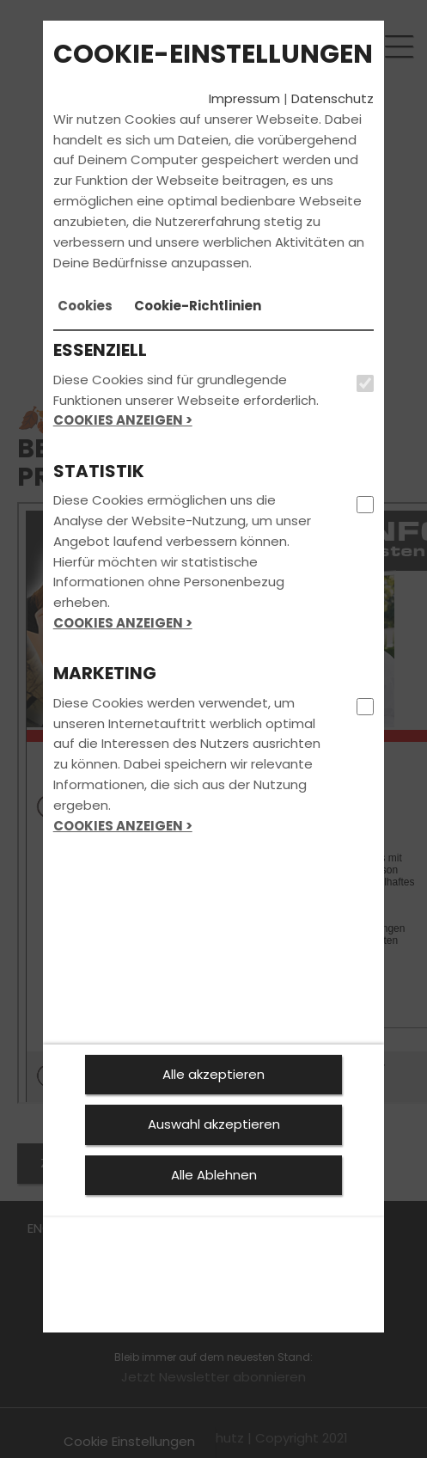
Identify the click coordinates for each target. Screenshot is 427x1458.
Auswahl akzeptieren (214, 1124)
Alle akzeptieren (213, 1074)
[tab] (85, 306)
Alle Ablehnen (214, 1175)
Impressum (244, 98)
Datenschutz (332, 98)
